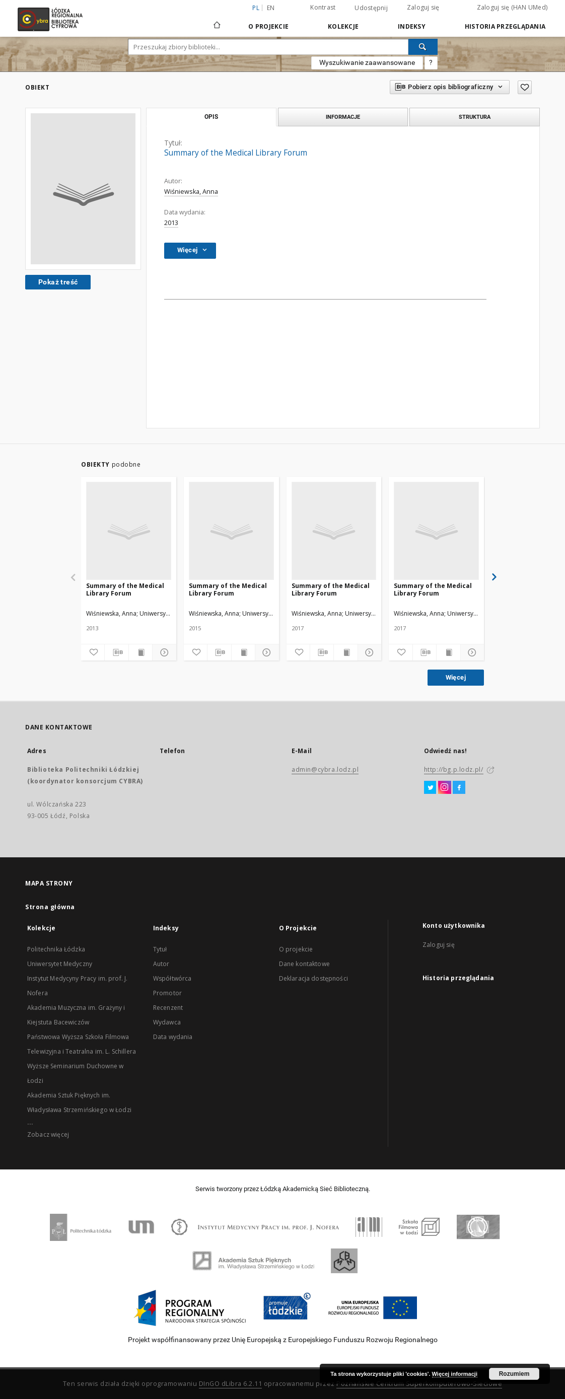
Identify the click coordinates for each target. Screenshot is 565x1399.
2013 (171, 222)
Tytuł (160, 949)
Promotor (167, 993)
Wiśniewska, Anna (191, 191)
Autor (161, 964)
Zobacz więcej (48, 1134)
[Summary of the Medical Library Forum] (129, 531)
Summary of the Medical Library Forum (125, 589)
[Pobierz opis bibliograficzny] (116, 652)
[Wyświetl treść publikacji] (140, 652)
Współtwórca (172, 978)
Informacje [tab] (343, 116)
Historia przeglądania (505, 26)
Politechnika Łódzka (56, 949)
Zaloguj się (423, 7)
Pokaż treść (58, 282)
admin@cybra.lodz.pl (325, 769)
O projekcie (296, 949)
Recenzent (168, 1007)
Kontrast (322, 7)
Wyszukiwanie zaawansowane (367, 62)
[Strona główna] (217, 20)
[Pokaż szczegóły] (162, 652)
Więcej (456, 677)
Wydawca (167, 1022)
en (271, 8)
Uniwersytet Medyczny (59, 964)
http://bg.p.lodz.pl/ (453, 769)
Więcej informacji (454, 1374)
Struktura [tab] (474, 116)
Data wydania (173, 1037)
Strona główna (50, 907)
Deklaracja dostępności (313, 978)
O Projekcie (268, 26)
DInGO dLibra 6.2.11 (230, 1383)
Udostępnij (371, 8)
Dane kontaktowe (304, 964)
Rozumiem (514, 1373)
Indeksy (412, 26)
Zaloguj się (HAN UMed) (512, 7)
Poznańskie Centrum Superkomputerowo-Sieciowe (419, 1383)
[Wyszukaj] (423, 47)
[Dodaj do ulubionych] (92, 652)
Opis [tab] (211, 116)
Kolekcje (343, 26)
